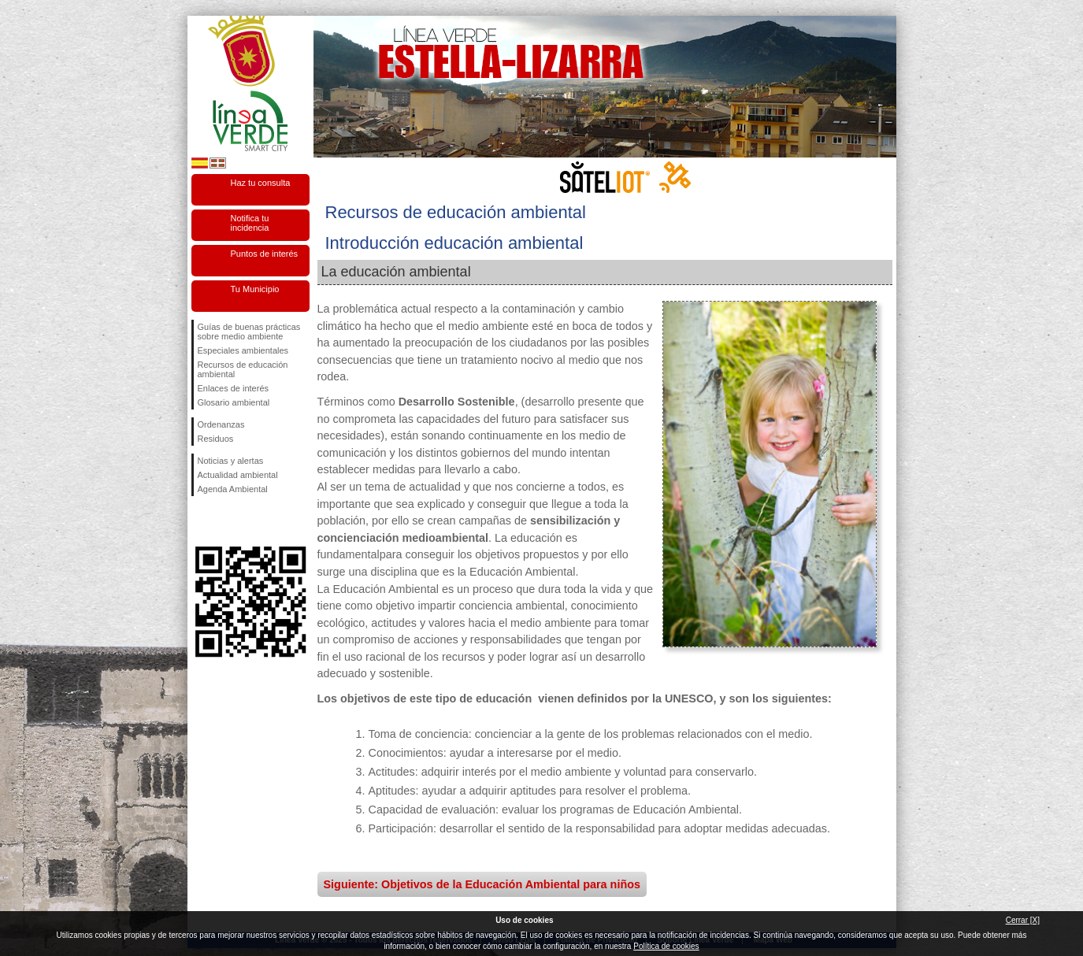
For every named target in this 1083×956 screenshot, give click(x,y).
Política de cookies (666, 946)
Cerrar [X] (1023, 920)
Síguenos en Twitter (226, 521)
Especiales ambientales (243, 350)
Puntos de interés (265, 253)
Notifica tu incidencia (250, 222)
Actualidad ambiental (238, 475)
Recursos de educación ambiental (243, 369)
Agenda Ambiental (233, 489)
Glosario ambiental (234, 402)
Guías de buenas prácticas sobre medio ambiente (249, 331)
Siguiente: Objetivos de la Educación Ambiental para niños (482, 884)
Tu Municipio (255, 289)
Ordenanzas (221, 424)
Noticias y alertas (231, 460)
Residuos (216, 438)
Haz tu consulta (261, 182)
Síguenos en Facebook (200, 521)
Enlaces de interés (233, 388)
